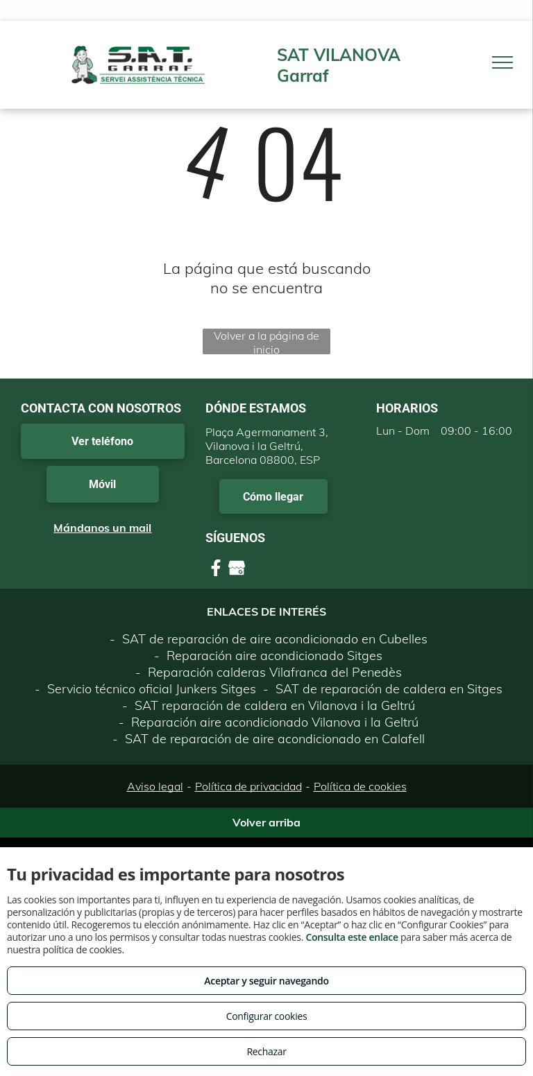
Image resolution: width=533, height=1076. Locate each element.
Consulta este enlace (351, 937)
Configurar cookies (266, 1016)
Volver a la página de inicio (266, 341)
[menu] (502, 62)
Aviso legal (155, 786)
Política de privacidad (248, 786)
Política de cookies (360, 786)
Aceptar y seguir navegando (266, 980)
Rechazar (266, 1051)
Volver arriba (266, 822)
